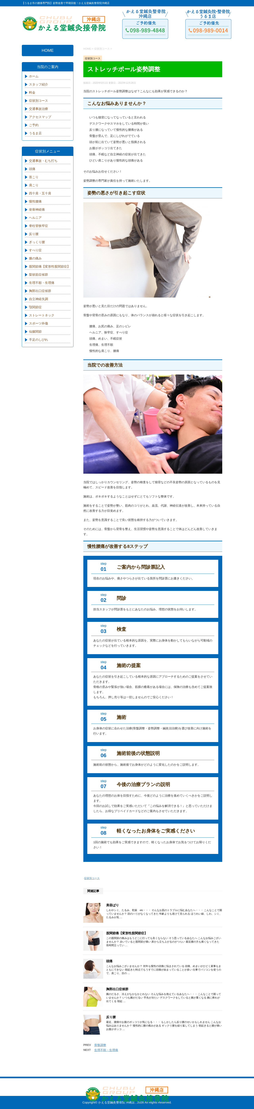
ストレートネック (41, 315)
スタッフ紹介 (38, 84)
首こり (33, 177)
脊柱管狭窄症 (38, 226)
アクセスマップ (40, 117)
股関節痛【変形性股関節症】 (126, 933)
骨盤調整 (100, 1045)
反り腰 (111, 1017)
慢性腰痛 (35, 201)
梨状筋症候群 (38, 274)
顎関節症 (35, 307)
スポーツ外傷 (38, 323)
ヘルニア (35, 217)
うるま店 (35, 133)
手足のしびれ (38, 339)
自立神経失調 (38, 299)
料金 (32, 92)
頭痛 (109, 961)
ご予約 (33, 125)
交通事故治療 (38, 108)
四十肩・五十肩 (40, 193)
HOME (48, 50)
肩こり (33, 185)
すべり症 (35, 250)
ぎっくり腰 (37, 242)
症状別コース (92, 878)
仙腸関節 (35, 331)
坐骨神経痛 (37, 209)
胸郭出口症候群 (117, 989)
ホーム (33, 76)
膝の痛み (35, 258)
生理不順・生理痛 (106, 1050)
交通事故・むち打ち (43, 160)
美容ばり (112, 905)
